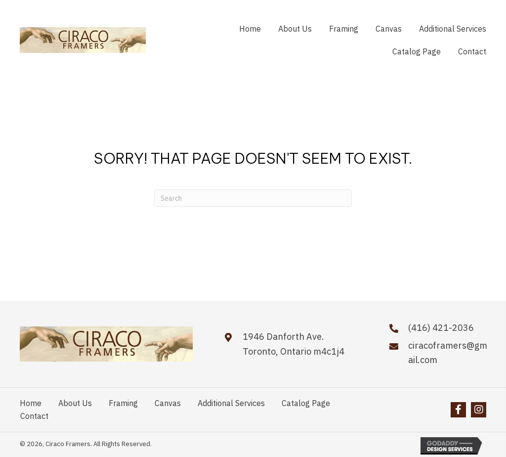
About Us (75, 403)
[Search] (253, 198)
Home (31, 403)
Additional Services (231, 403)
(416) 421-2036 (441, 327)
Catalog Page (306, 403)
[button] (458, 409)
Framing (123, 403)
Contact (34, 416)
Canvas (168, 403)
